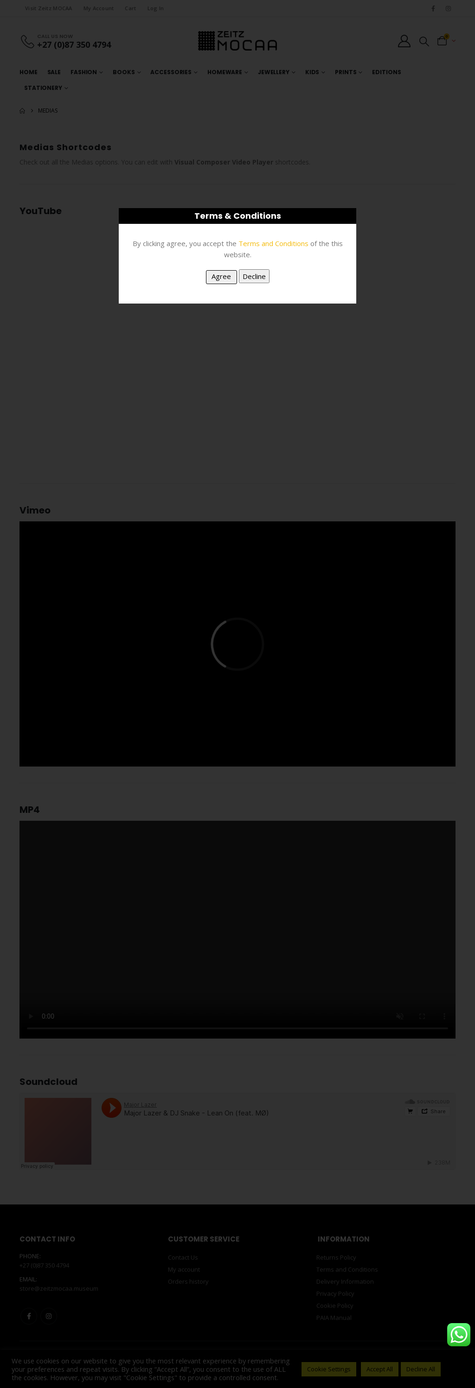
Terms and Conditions (273, 243)
